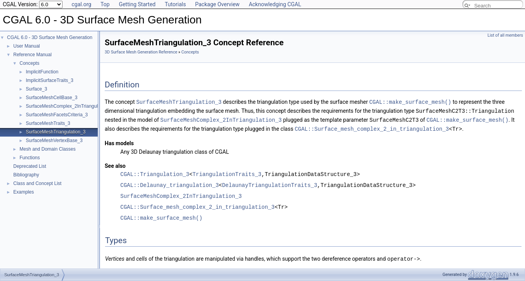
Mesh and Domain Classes (47, 149)
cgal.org (81, 4)
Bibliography (26, 175)
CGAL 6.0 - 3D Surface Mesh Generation (49, 37)
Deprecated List (29, 166)
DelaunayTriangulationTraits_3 (269, 183)
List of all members (505, 35)
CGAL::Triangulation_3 (154, 172)
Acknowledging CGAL (275, 4)
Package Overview (217, 4)
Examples (23, 192)
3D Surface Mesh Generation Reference (141, 52)
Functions (30, 157)
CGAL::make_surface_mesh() (410, 101)
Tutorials (175, 4)
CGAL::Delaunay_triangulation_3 (169, 183)
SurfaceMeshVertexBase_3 (54, 140)
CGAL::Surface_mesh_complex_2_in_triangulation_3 (372, 127)
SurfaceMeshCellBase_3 (51, 97)
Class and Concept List (37, 183)
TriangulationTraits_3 (227, 172)
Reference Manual (32, 54)
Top (105, 4)
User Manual (26, 46)
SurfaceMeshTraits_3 (48, 123)
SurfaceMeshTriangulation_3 (56, 132)
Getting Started (137, 4)
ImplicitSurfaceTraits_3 (49, 80)
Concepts (29, 63)
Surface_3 (36, 89)
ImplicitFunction (42, 72)
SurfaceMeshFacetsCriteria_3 (57, 114)
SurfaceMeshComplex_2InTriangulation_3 (69, 106)
